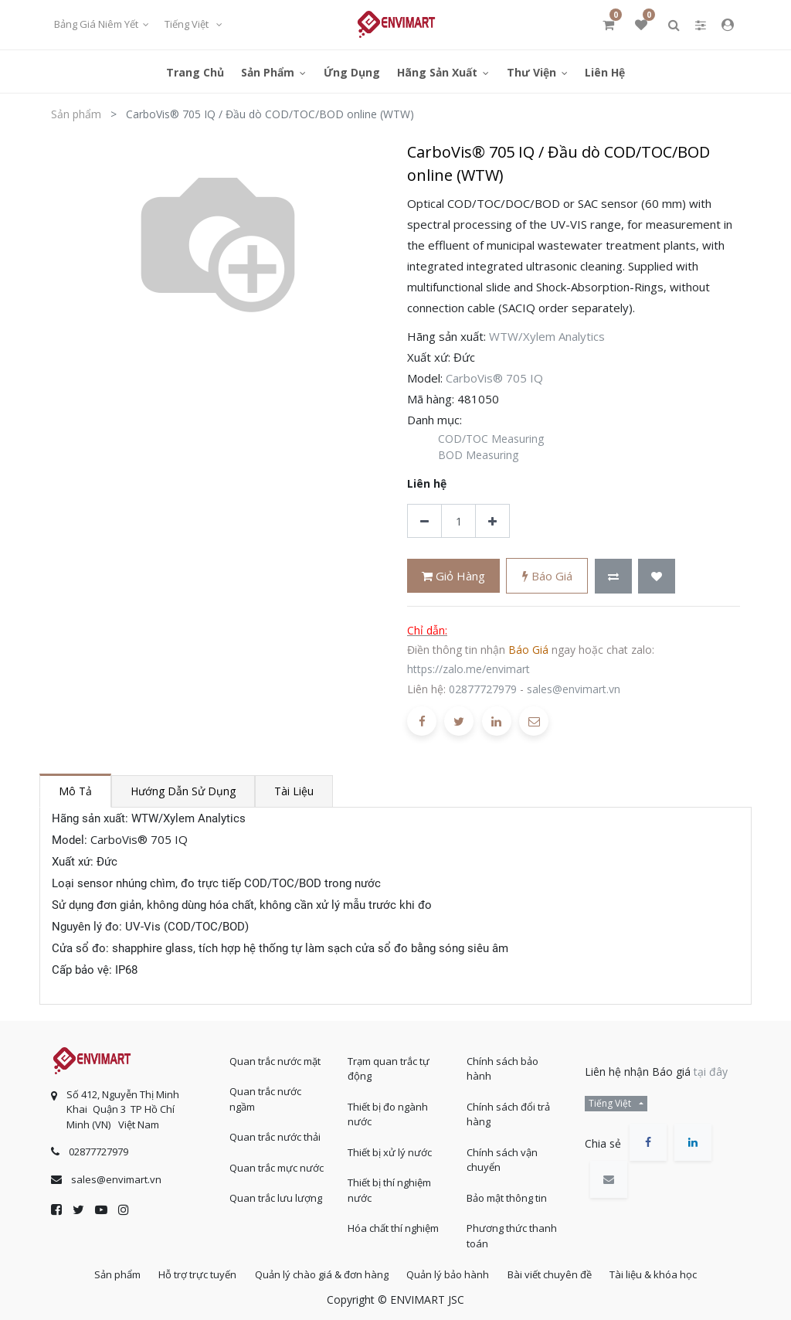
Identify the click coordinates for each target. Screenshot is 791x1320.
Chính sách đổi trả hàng (508, 1109)
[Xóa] (424, 521)
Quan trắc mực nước (276, 1163)
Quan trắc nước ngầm (265, 1095)
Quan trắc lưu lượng (275, 1194)
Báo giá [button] (547, 575)
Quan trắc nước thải (275, 1133)
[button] (613, 576)
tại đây (711, 1067)
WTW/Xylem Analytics (547, 336)
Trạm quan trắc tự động (388, 1064)
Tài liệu (294, 791)
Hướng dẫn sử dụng (183, 791)
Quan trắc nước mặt (275, 1056)
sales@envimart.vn (573, 689)
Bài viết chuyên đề (558, 1273)
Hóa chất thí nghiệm (393, 1224)
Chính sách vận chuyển (502, 1155)
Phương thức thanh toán (512, 1232)
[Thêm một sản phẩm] (492, 521)
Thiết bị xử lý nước (390, 1148)
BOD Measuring (478, 454)
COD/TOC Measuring (491, 438)
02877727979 (483, 689)
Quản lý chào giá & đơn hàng (318, 1273)
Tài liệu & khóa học (667, 1273)
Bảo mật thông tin (507, 1193)
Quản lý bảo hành (450, 1273)
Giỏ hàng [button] (453, 575)
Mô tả (75, 791)
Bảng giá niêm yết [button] (97, 24)
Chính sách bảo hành (502, 1064)
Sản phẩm (76, 114)
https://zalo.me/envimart (468, 669)
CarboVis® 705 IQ (494, 378)
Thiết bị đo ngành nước (388, 1109)
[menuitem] (195, 71)
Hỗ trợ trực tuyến (189, 1273)
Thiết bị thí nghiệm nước (389, 1186)
